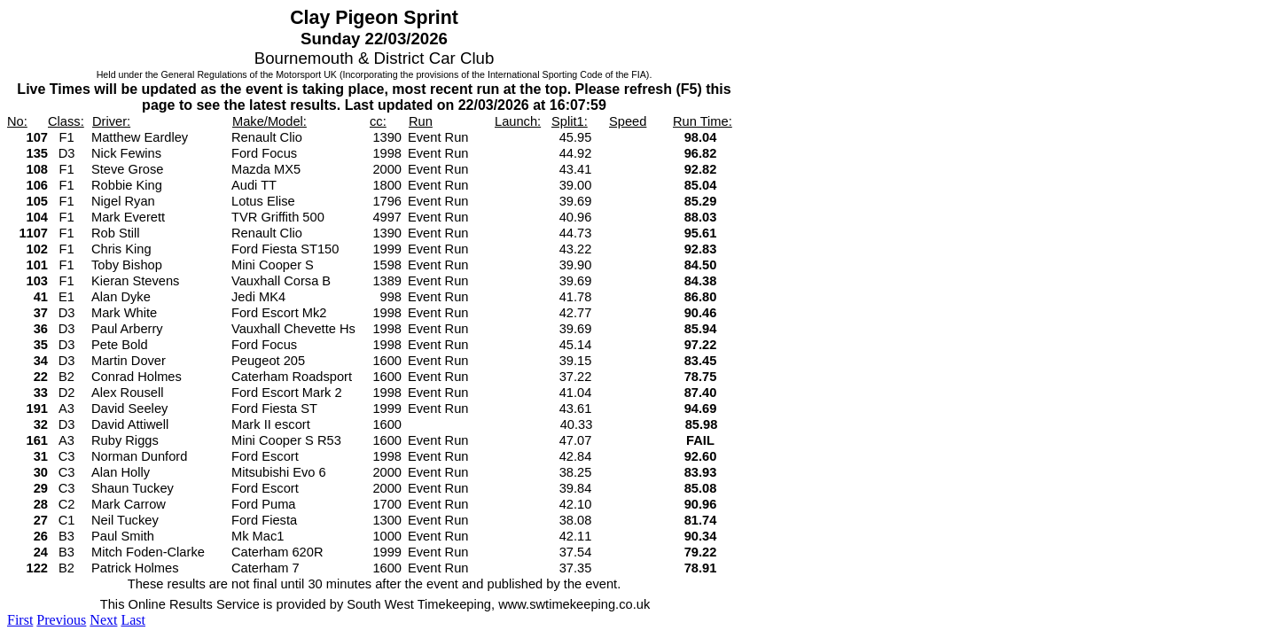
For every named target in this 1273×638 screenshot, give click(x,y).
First (20, 619)
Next (103, 619)
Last (133, 619)
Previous (61, 619)
